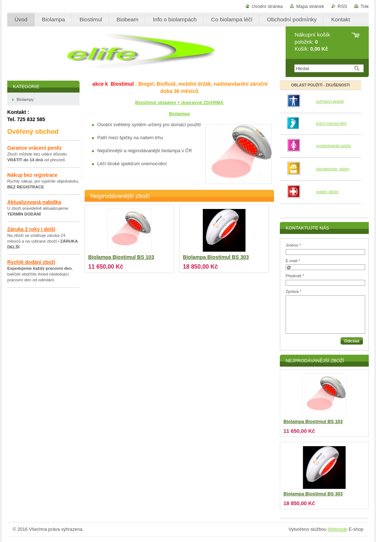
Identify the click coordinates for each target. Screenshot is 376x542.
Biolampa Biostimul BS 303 (216, 257)
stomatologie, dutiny (332, 169)
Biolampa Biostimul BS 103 (121, 257)
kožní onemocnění (331, 123)
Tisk (364, 6)
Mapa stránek (310, 6)
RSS (342, 6)
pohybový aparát (330, 101)
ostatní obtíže (327, 192)
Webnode (337, 529)
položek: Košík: (312, 42)
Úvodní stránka (267, 6)
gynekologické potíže (333, 146)
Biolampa (179, 113)
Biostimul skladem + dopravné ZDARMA (179, 102)
